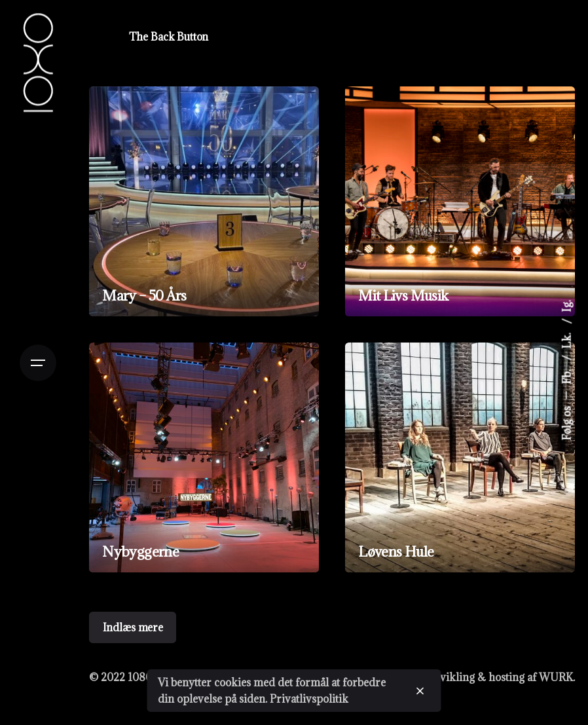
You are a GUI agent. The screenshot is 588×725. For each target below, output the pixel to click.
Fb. (567, 375)
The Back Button (169, 36)
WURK (556, 677)
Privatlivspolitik (309, 698)
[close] (420, 691)
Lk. (567, 340)
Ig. (567, 306)
